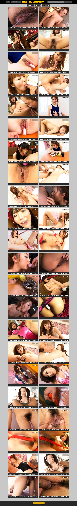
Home (8, 1)
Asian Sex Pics (16, 1)
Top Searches (46, 5)
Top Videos (38, 5)
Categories (30, 5)
